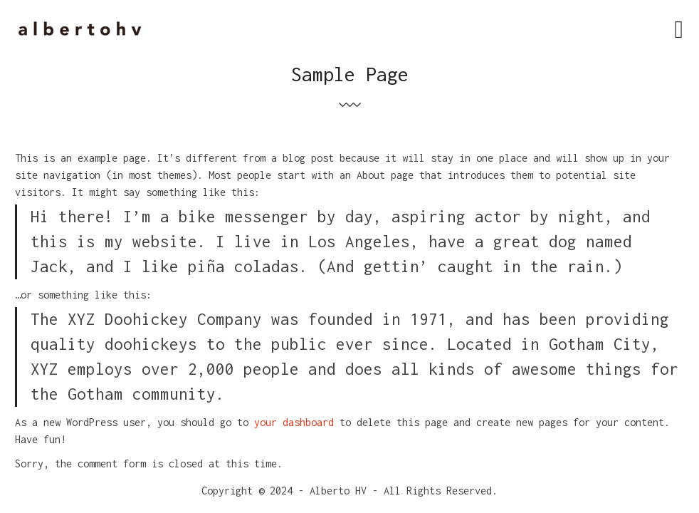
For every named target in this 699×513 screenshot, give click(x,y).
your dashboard (294, 422)
